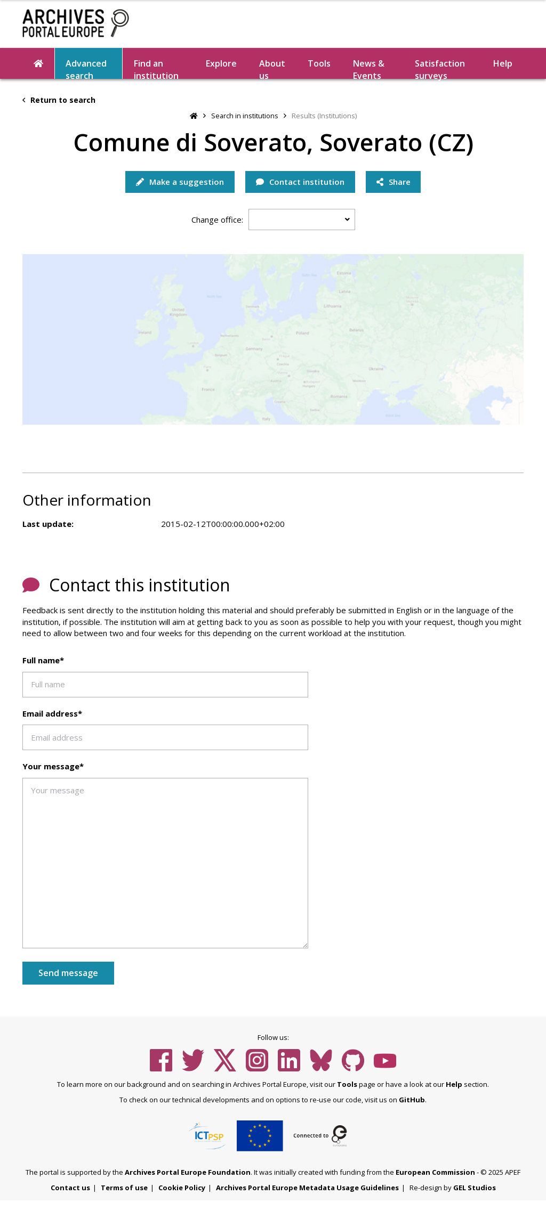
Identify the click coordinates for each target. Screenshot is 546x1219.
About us (272, 68)
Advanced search (86, 68)
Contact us (70, 1187)
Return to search (58, 100)
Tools (319, 63)
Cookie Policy (181, 1187)
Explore (221, 63)
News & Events (368, 68)
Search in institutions (244, 115)
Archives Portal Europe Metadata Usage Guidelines (307, 1187)
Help (502, 63)
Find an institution (156, 68)
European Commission (435, 1172)
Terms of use (124, 1187)
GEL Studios (474, 1187)
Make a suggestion (180, 181)
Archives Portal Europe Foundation (188, 1172)
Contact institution (300, 181)
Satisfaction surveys (440, 68)
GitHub (412, 1099)
